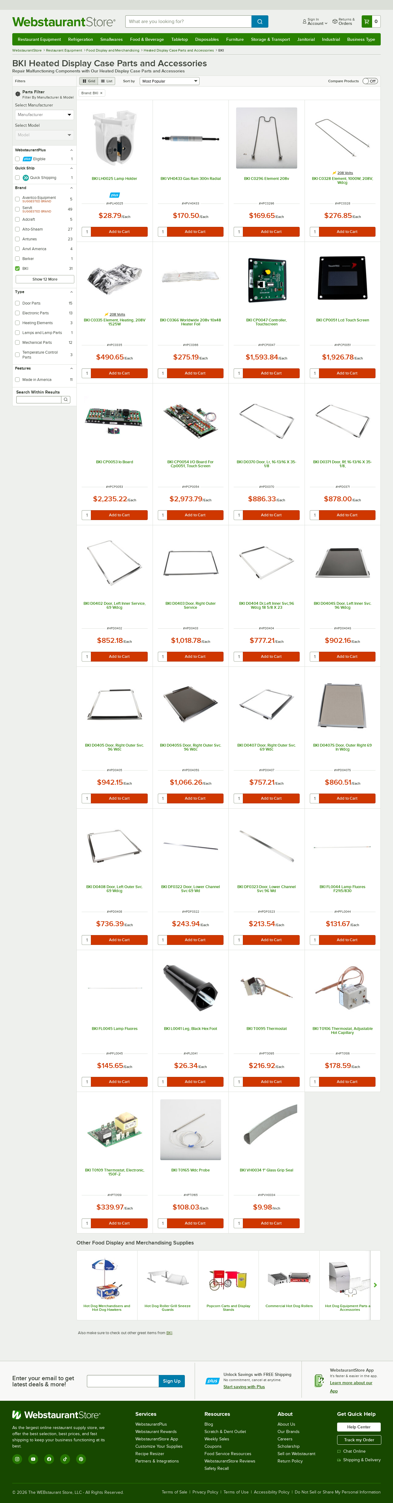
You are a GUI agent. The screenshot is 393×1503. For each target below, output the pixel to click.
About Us (286, 1424)
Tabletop (179, 39)
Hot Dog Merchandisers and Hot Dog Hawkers (107, 1307)
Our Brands (289, 1431)
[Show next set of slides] (375, 1285)
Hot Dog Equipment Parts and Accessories (350, 1307)
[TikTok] (65, 1459)
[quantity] (87, 232)
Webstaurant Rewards (156, 1431)
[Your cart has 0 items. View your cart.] (371, 21)
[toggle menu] (69, 115)
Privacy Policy (205, 1492)
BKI (169, 1332)
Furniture (235, 39)
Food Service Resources (227, 1453)
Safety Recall (216, 1468)
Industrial (331, 39)
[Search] (65, 399)
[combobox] (188, 21)
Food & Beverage (147, 39)
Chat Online (351, 1451)
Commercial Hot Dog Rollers (289, 1306)
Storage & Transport (270, 39)
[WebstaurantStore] (62, 1415)
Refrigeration (80, 39)
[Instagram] (17, 1459)
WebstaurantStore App (156, 1439)
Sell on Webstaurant (296, 1453)
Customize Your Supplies (159, 1446)
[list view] (106, 81)
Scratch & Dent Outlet (225, 1431)
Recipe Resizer (149, 1453)
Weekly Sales (216, 1439)
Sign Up (172, 1381)
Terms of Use (236, 1492)
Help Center (359, 1426)
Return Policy (290, 1461)
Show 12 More (45, 279)
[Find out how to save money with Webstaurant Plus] (114, 195)
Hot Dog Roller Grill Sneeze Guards (168, 1307)
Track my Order (359, 1439)
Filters (20, 81)
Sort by (129, 81)
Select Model (27, 125)
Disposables (207, 39)
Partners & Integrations (157, 1461)
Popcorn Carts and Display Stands (228, 1307)
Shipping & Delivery (359, 1460)
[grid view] (88, 81)
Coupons (213, 1446)
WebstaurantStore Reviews (229, 1461)
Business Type (361, 39)
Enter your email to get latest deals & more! (43, 1381)
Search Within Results (38, 392)
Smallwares (111, 39)
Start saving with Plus (244, 1386)
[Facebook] (49, 1459)
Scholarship (289, 1446)
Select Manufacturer (34, 105)
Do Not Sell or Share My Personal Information (338, 1492)
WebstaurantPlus (151, 1424)
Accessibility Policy (272, 1492)
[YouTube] (33, 1459)
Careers (285, 1439)
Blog (208, 1424)
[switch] (370, 81)
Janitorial (306, 39)
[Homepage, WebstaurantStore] (63, 21)
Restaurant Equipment (39, 39)
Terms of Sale (174, 1492)
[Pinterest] (81, 1459)
